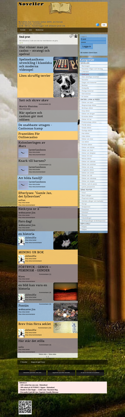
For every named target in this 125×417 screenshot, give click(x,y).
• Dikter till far (86, 119)
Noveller (31, 4)
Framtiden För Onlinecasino (29, 135)
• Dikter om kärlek (87, 147)
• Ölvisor (84, 215)
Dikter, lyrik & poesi (90, 99)
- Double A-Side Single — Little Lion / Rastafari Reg (38, 390)
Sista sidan (52, 354)
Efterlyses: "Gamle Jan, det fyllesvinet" (35, 194)
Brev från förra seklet (34, 324)
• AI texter (85, 96)
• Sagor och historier (89, 82)
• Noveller (84, 80)
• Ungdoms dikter (87, 170)
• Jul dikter (85, 142)
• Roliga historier (87, 91)
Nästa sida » (43, 354)
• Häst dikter (85, 136)
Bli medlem (84, 53)
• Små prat (85, 74)
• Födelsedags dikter (89, 122)
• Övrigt (84, 204)
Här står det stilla (31, 341)
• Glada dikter (86, 128)
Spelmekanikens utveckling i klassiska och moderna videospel (35, 64)
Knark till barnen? (32, 161)
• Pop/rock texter (87, 198)
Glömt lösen (93, 53)
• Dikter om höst (87, 139)
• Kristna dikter (86, 145)
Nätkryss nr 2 (28, 209)
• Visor (83, 193)
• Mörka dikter (86, 159)
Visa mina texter (25, 109)
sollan (22, 200)
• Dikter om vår (86, 175)
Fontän (23, 305)
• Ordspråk (85, 88)
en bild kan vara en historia (32, 286)
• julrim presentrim (88, 187)
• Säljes (84, 229)
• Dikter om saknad (88, 161)
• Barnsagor (85, 66)
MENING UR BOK (31, 252)
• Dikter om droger (88, 114)
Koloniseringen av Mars (31, 144)
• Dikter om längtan (88, 153)
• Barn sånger (86, 195)
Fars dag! (25, 221)
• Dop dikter (85, 111)
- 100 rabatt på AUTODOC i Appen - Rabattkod (36, 387)
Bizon (21, 276)
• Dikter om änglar (88, 181)
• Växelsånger (86, 218)
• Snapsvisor (85, 207)
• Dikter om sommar (88, 164)
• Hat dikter (85, 133)
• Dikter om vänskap (88, 178)
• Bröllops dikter (87, 108)
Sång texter (86, 190)
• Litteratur (85, 72)
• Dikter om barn (87, 102)
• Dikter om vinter (87, 173)
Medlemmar (39, 30)
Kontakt (22, 30)
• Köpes (84, 227)
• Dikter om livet (87, 150)
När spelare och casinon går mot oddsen (31, 116)
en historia (26, 234)
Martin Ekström (28, 106)
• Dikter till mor (86, 156)
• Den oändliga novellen (90, 77)
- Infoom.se (22, 383)
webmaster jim (27, 212)
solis (21, 347)
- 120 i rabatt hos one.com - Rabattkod (32, 385)
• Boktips (84, 85)
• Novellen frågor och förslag (92, 69)
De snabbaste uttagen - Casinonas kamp (35, 126)
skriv (30, 30)
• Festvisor (85, 209)
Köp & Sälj (85, 224)
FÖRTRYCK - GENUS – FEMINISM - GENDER (34, 268)
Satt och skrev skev (34, 100)
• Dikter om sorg (87, 167)
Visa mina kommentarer (37, 155)
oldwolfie (30, 237)
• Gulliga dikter (86, 130)
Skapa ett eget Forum (38, 362)
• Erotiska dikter (87, 116)
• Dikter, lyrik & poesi (89, 184)
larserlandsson (37, 149)
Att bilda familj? (30, 178)
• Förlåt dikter (86, 125)
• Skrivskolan (86, 94)
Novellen (85, 63)
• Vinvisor (84, 212)
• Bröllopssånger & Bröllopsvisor (93, 221)
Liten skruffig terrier (34, 75)
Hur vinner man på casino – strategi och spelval (34, 50)
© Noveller (23, 362)
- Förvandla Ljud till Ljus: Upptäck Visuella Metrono (38, 392)
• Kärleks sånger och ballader (92, 201)
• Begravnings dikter (88, 105)
